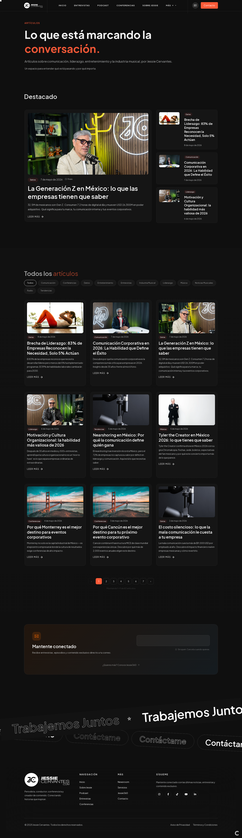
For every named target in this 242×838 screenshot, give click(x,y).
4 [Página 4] (121, 581)
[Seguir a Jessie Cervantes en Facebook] (168, 795)
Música (187, 283)
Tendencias (72, 291)
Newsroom (123, 782)
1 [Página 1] (98, 581)
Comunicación (49, 283)
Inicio (82, 782)
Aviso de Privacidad (180, 825)
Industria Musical (150, 283)
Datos (88, 283)
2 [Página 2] (106, 581)
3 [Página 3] (113, 581)
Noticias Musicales (36, 291)
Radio (56, 291)
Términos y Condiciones (205, 825)
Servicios (122, 788)
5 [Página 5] (128, 581)
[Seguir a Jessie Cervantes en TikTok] (177, 795)
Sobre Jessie (85, 788)
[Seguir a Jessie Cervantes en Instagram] (159, 795)
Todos (30, 283)
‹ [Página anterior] (91, 581)
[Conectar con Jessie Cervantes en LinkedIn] (195, 795)
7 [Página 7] (143, 581)
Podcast (83, 793)
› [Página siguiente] (150, 581)
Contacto (123, 799)
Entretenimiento (107, 283)
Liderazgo (171, 283)
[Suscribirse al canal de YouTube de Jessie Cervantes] (186, 795)
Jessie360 (123, 793)
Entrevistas (128, 283)
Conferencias (70, 283)
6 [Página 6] (136, 581)
